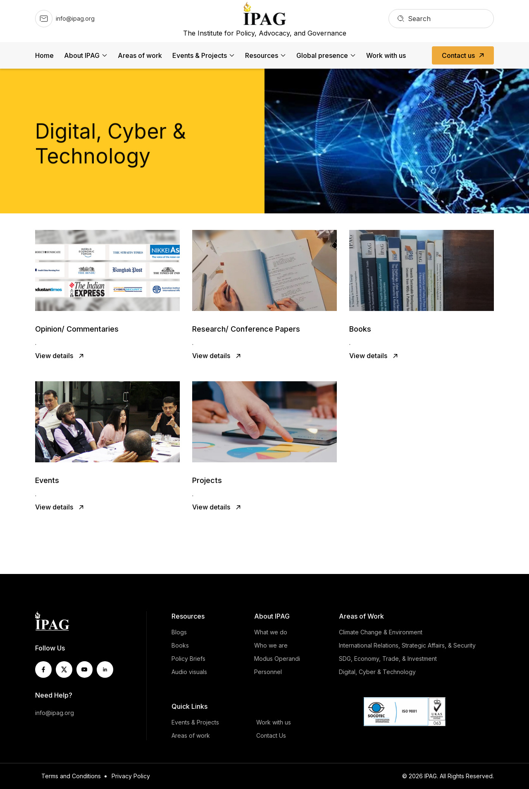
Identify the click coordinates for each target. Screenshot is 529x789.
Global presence (322, 55)
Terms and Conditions (71, 775)
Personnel (268, 671)
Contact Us (271, 735)
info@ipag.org (54, 712)
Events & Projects (199, 55)
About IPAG (82, 55)
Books (180, 645)
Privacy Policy (131, 775)
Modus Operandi (277, 658)
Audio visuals (189, 671)
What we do (270, 632)
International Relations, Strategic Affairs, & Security (407, 645)
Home (44, 55)
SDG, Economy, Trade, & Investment (388, 658)
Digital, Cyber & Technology (377, 671)
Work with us (386, 55)
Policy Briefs (188, 658)
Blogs (179, 632)
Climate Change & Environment (380, 632)
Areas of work (140, 55)
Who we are (271, 645)
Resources (261, 55)
